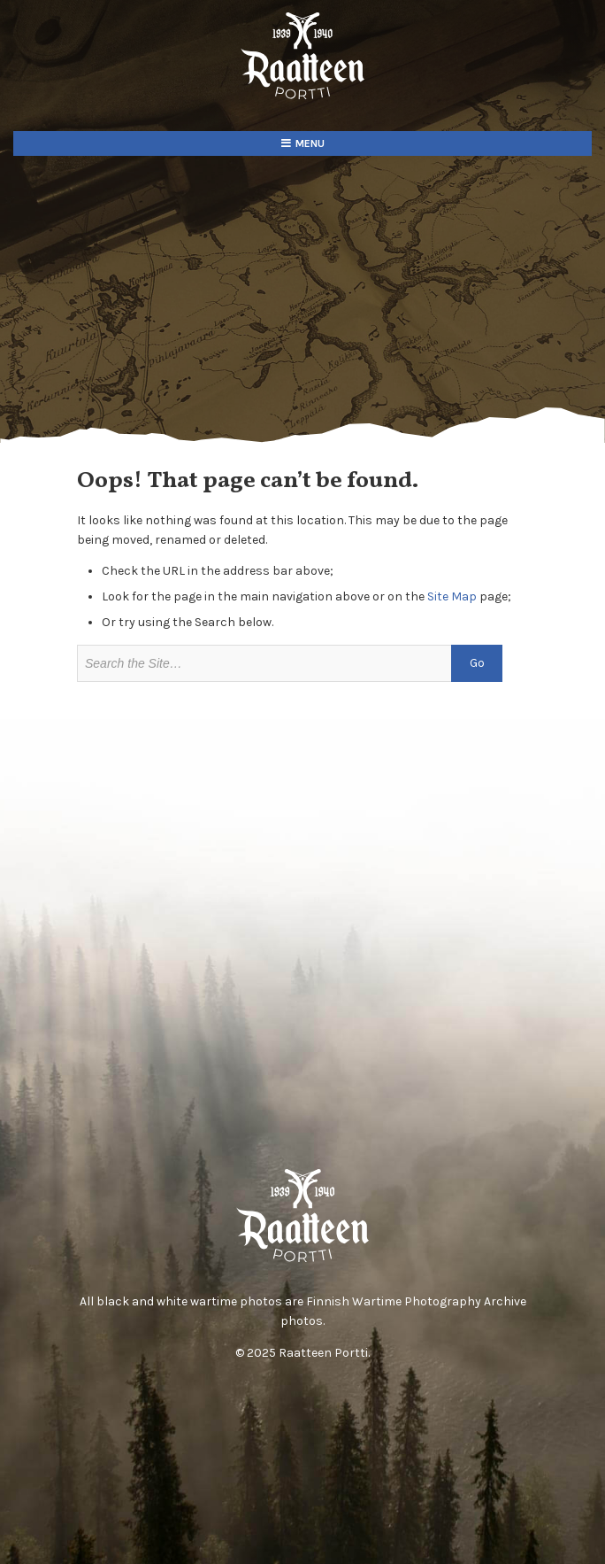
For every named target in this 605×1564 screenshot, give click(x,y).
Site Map (452, 596)
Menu (310, 143)
